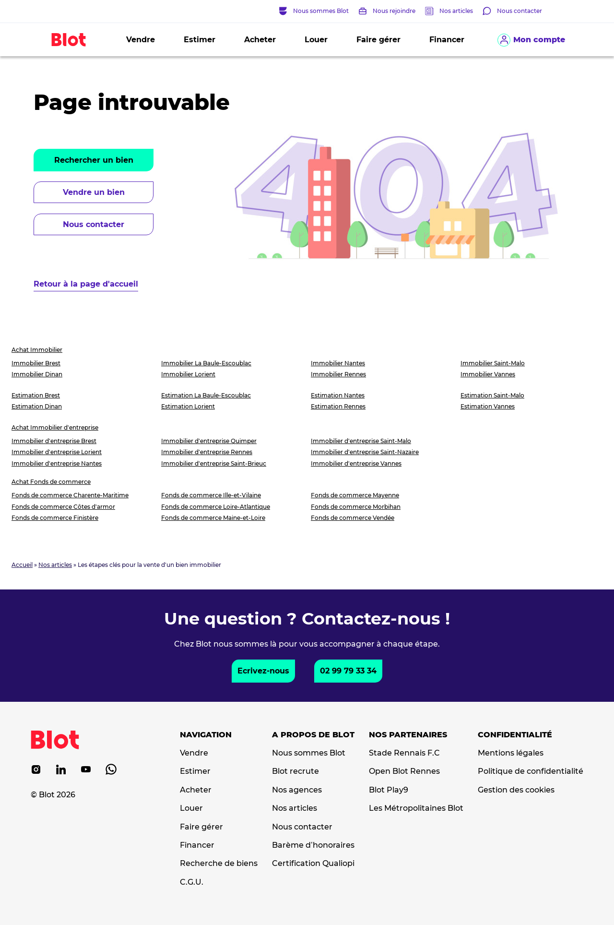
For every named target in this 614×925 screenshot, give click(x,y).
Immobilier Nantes (338, 363)
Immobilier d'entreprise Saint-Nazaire (365, 452)
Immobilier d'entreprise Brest (54, 440)
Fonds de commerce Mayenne (355, 495)
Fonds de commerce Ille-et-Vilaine (211, 495)
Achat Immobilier (37, 349)
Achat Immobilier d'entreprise (55, 427)
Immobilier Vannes (487, 374)
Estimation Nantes (338, 395)
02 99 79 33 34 (348, 670)
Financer (446, 39)
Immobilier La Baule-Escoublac (206, 363)
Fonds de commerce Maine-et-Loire (213, 517)
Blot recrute (295, 771)
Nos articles (456, 10)
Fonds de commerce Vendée (352, 517)
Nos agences (297, 790)
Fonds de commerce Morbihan (356, 506)
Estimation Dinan (37, 406)
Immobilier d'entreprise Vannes (356, 463)
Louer (316, 39)
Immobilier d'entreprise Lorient (57, 452)
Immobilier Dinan (37, 374)
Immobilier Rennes (338, 374)
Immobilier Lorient (188, 374)
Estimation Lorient (188, 406)
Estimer (199, 39)
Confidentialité (515, 735)
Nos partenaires (408, 735)
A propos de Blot (313, 735)
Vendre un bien (94, 192)
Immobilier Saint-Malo (492, 363)
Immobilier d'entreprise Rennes (206, 452)
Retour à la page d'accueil (86, 283)
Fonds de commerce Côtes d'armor (63, 506)
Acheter (260, 39)
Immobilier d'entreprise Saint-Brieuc (213, 463)
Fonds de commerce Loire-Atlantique (215, 506)
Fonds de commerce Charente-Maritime (70, 495)
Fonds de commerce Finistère (55, 517)
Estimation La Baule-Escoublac (206, 395)
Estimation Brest (36, 395)
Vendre (140, 39)
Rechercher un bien (93, 160)
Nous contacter (93, 224)
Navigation (206, 735)
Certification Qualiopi (313, 863)
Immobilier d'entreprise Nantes (57, 463)
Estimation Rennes (338, 406)
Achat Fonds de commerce (51, 481)
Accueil (22, 564)
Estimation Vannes (487, 406)
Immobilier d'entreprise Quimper (209, 440)
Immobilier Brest (36, 363)
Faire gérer (378, 39)
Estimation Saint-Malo (492, 395)
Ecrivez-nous (263, 670)
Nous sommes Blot (308, 753)
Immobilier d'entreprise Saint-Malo (361, 440)
